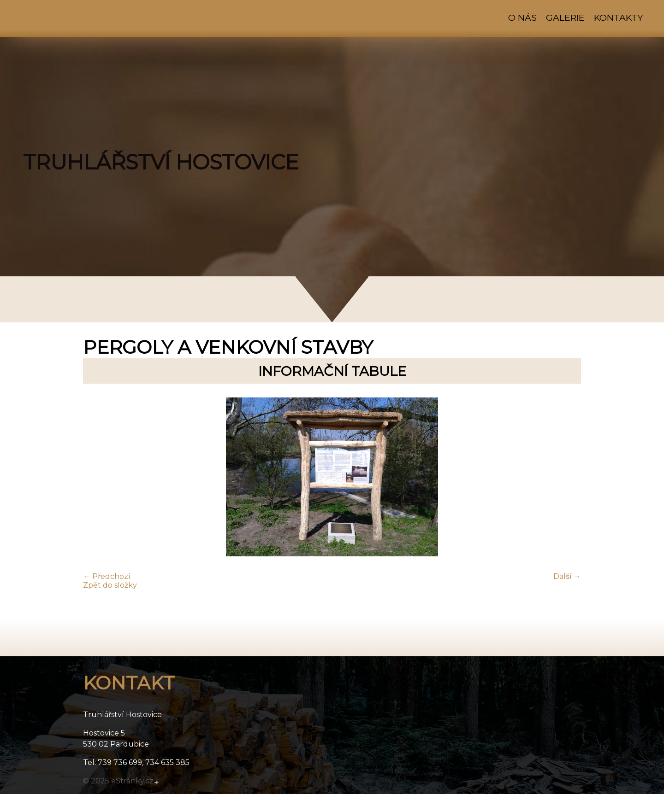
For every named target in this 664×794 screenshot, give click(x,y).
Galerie (565, 17)
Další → (567, 576)
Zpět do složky (110, 585)
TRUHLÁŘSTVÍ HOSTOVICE (161, 162)
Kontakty (618, 17)
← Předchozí (106, 576)
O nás (522, 17)
